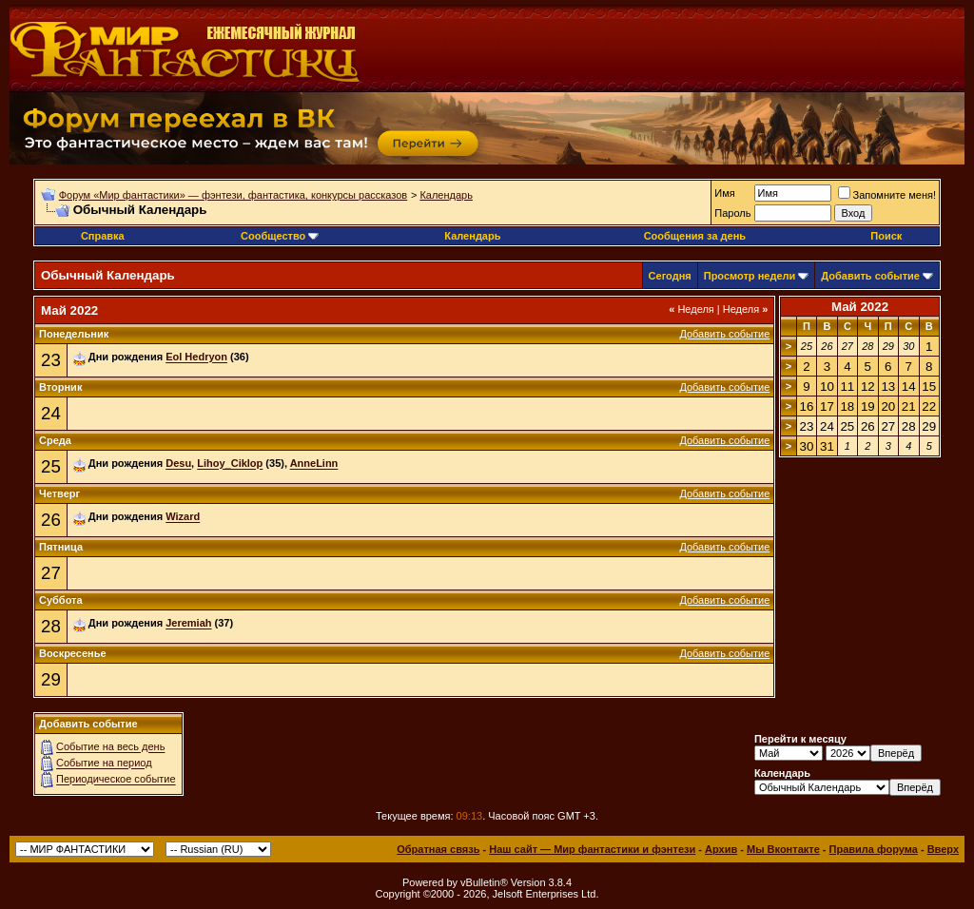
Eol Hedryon (196, 357)
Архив (721, 849)
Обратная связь (438, 849)
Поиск (886, 236)
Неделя (691, 309)
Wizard (183, 517)
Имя (724, 193)
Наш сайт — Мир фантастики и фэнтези (592, 849)
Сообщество (280, 236)
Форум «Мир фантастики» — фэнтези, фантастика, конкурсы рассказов (233, 195)
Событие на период (104, 763)
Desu (178, 464)
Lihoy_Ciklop (230, 464)
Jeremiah (188, 623)
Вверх (943, 849)
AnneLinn (314, 464)
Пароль (732, 213)
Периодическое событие (116, 779)
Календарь (446, 195)
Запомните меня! (887, 195)
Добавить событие (870, 275)
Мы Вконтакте (783, 849)
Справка (103, 236)
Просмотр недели (750, 275)
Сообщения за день (695, 236)
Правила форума (873, 849)
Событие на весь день (110, 747)
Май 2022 (859, 307)
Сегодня (670, 275)
